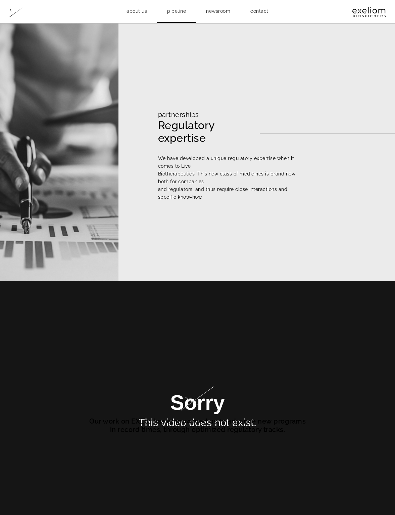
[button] (136, 11)
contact (259, 11)
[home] (34, 11)
